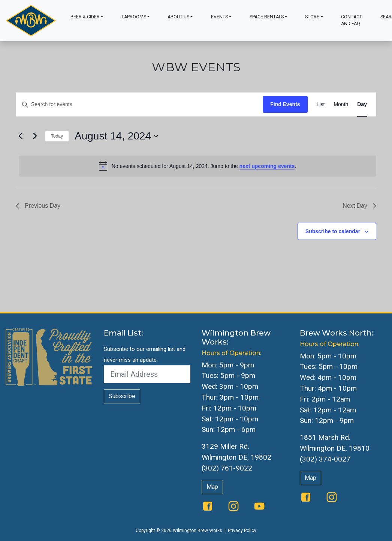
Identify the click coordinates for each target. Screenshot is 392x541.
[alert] (197, 166)
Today (57, 136)
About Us (178, 16)
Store (312, 16)
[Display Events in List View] (321, 104)
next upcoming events (267, 166)
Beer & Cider (85, 16)
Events (219, 16)
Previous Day (38, 205)
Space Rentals (267, 16)
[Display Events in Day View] (362, 104)
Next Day (359, 205)
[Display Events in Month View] (341, 104)
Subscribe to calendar (332, 231)
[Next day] (34, 136)
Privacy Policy (242, 530)
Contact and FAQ (351, 20)
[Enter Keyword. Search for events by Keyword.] (139, 104)
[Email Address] (147, 374)
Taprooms (133, 16)
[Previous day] (20, 136)
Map (212, 486)
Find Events (285, 104)
